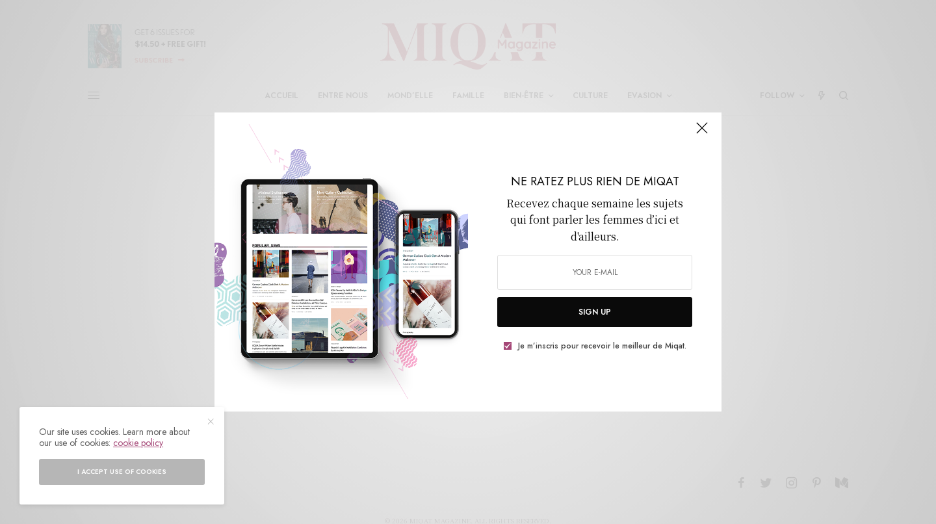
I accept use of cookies (121, 472)
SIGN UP (594, 312)
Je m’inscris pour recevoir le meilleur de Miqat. (602, 346)
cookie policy (138, 442)
